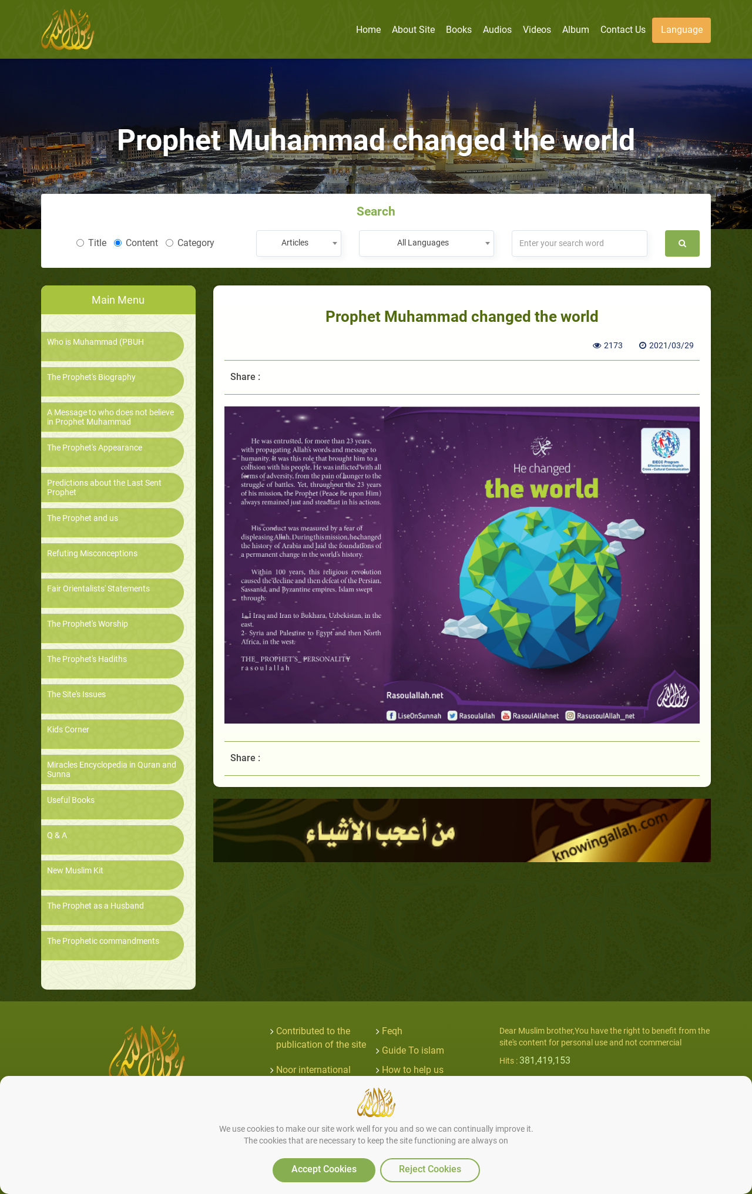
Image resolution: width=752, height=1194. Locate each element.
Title (91, 242)
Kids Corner (68, 729)
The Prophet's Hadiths (87, 659)
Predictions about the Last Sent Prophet (104, 487)
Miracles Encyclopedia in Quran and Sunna (111, 769)
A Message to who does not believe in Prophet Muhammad (110, 417)
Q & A (57, 835)
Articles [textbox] (294, 242)
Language (682, 29)
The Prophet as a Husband (95, 906)
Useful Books (71, 800)
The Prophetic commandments (103, 941)
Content (136, 242)
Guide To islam (413, 1050)
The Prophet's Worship (87, 624)
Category (190, 242)
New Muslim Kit (75, 870)
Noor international (313, 1069)
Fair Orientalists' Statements (98, 588)
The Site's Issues (76, 694)
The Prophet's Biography (91, 377)
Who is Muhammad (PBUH (95, 342)
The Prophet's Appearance (94, 447)
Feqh (392, 1031)
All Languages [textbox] (423, 242)
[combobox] (298, 243)
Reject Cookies (430, 1169)
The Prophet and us (82, 518)
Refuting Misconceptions (92, 553)
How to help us (413, 1069)
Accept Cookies (324, 1169)
